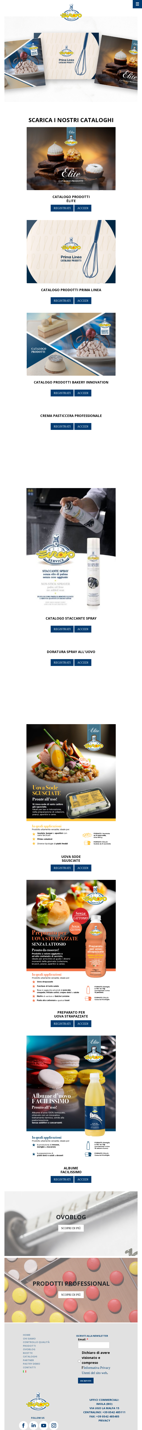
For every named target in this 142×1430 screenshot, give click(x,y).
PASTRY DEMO (31, 1363)
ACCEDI (82, 208)
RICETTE (28, 1353)
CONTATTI (29, 1367)
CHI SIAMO (29, 1338)
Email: (83, 1339)
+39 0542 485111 (114, 1412)
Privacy (104, 1420)
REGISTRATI (62, 208)
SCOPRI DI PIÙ (71, 1228)
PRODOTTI (29, 1345)
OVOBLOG (29, 1349)
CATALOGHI (30, 1356)
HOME (26, 1335)
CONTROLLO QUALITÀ (36, 1342)
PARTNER (28, 1360)
